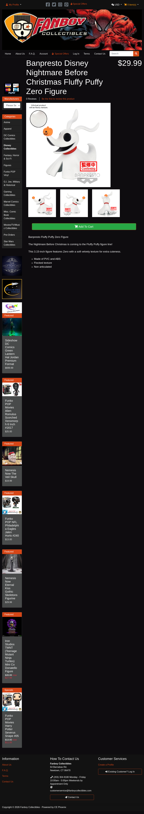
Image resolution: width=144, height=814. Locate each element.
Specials (8, 690)
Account (44, 54)
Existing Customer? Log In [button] (120, 771)
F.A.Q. (32, 54)
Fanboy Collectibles (30, 807)
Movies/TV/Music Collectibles (12, 226)
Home (8, 54)
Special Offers (60, 54)
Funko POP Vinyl (9, 173)
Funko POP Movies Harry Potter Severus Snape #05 (12, 725)
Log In (76, 54)
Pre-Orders (9, 235)
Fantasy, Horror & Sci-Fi (11, 157)
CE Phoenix (60, 807)
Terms (87, 54)
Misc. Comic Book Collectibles (10, 215)
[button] (13, 5)
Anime (7, 122)
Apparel (7, 129)
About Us (20, 54)
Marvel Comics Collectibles (11, 203)
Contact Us (99, 54)
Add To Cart (84, 226)
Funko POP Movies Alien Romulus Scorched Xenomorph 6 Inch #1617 (11, 414)
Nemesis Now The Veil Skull (10, 474)
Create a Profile (106, 765)
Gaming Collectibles (9, 193)
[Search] (121, 53)
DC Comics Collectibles (9, 137)
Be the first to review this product (58, 99)
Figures (7, 165)
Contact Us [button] (72, 797)
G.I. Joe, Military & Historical (12, 183)
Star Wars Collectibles (9, 243)
